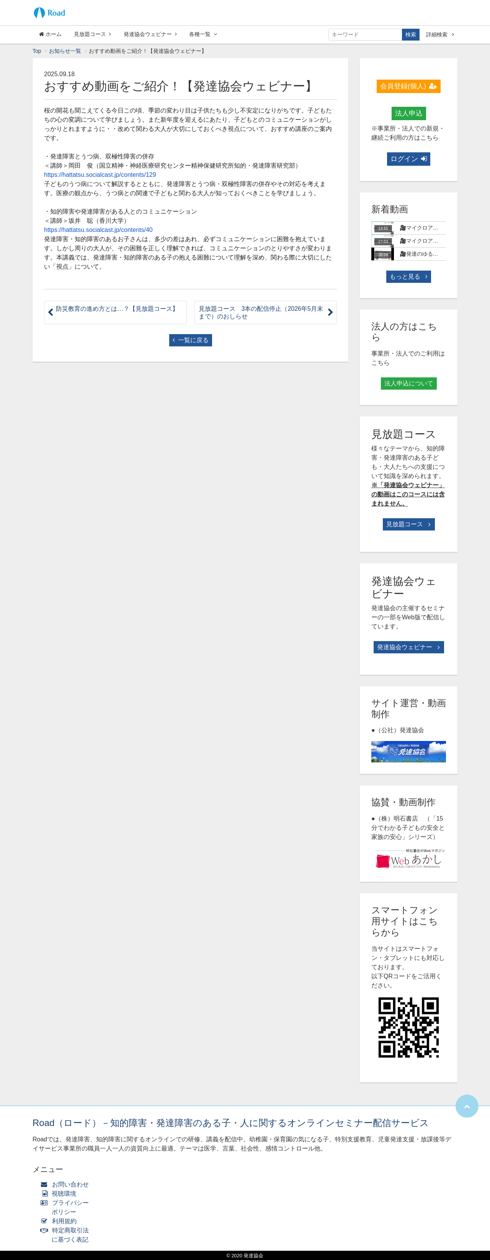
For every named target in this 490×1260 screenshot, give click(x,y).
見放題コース (92, 34)
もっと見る (408, 276)
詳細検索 (440, 34)
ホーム (50, 34)
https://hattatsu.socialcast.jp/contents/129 (100, 174)
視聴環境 (60, 1193)
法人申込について (408, 383)
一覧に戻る (191, 340)
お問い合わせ (66, 1184)
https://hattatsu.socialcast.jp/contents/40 (98, 230)
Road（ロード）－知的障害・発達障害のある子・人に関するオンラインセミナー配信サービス (231, 1123)
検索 (410, 34)
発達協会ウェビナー (150, 34)
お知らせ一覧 (65, 51)
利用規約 (60, 1221)
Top (37, 51)
